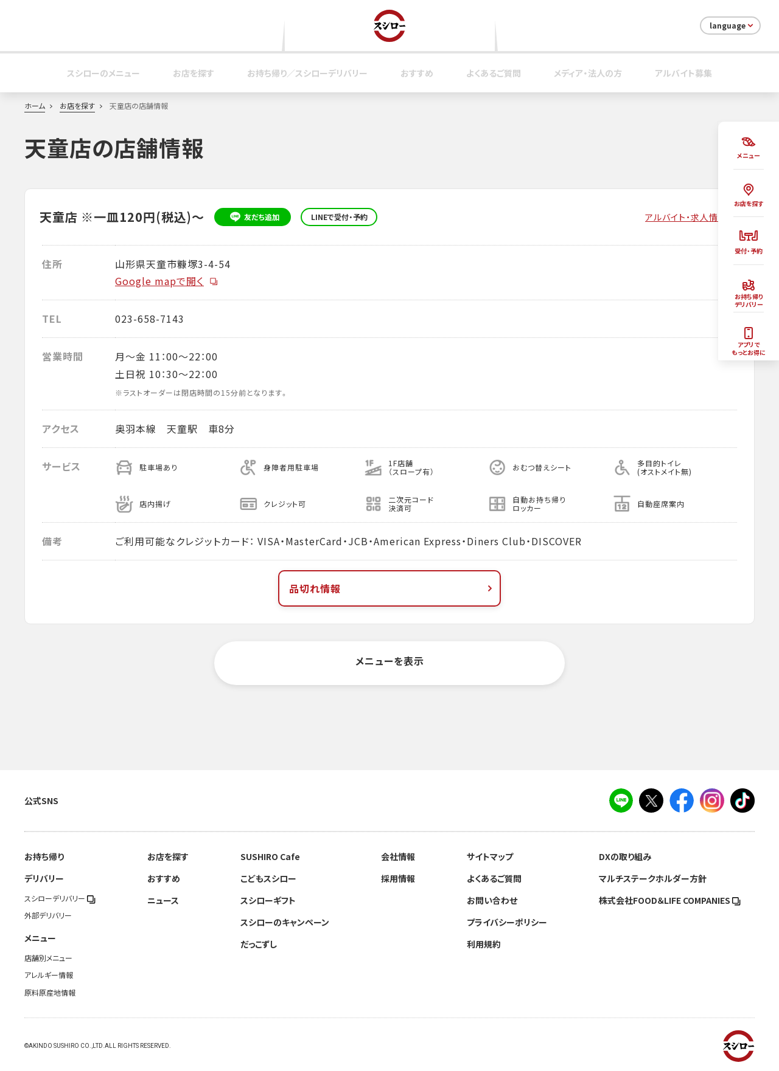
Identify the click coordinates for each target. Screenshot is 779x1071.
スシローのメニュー (103, 73)
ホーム (34, 105)
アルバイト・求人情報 (686, 217)
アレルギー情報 (48, 974)
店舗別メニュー (48, 957)
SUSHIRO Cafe (270, 856)
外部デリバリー (48, 915)
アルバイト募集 (683, 73)
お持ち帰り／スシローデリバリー (307, 73)
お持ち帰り (44, 856)
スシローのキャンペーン (284, 922)
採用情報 (398, 878)
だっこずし (258, 944)
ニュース (163, 900)
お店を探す (193, 73)
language (732, 25)
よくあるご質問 (493, 73)
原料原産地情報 (49, 992)
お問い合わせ (492, 900)
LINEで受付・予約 (339, 217)
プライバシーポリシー (507, 922)
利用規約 (484, 944)
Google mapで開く (166, 281)
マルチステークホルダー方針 (653, 878)
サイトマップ (490, 856)
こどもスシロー (268, 878)
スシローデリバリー (60, 898)
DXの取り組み (625, 856)
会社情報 (398, 856)
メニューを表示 (389, 660)
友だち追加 (252, 217)
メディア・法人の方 (588, 73)
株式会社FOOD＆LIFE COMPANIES (670, 900)
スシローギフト (268, 900)
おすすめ (416, 73)
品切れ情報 (392, 588)
